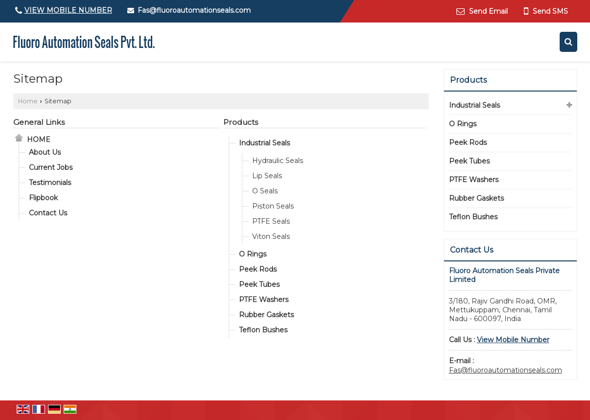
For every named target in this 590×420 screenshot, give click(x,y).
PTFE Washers (263, 299)
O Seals (265, 191)
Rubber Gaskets (266, 314)
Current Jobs (50, 167)
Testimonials (50, 182)
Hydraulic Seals (277, 160)
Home (28, 101)
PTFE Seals (271, 221)
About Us (45, 152)
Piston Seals (273, 206)
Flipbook (43, 197)
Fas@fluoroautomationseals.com (194, 10)
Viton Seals (271, 236)
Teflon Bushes (263, 330)
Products (240, 122)
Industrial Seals (264, 143)
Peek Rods (258, 269)
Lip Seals (267, 175)
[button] (68, 10)
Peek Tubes (259, 284)
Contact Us (48, 213)
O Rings (252, 254)
